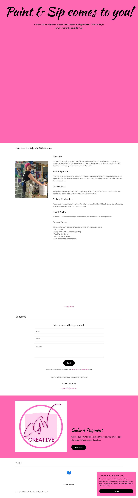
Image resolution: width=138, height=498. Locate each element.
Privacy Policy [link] (75, 369)
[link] (69, 473)
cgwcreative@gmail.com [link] (69, 388)
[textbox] (69, 331)
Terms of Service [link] (85, 369)
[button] (69, 306)
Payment (78, 447)
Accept (116, 491)
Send (69, 363)
